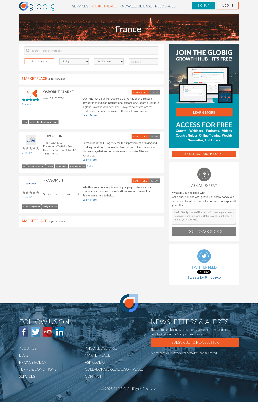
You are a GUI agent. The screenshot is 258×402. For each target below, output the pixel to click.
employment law (77, 166)
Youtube (47, 332)
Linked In (59, 332)
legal (25, 122)
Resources (165, 6)
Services (80, 6)
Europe (50, 166)
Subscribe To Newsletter (195, 342)
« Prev (74, 37)
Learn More (140, 92)
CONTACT (93, 376)
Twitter (35, 332)
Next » (85, 37)
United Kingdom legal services (43, 122)
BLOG (23, 355)
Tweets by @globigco (204, 277)
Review (154, 92)
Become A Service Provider (204, 153)
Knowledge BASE (136, 6)
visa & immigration (31, 206)
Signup (203, 5)
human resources (36, 166)
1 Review (27, 104)
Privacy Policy (32, 362)
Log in (227, 5)
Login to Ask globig (204, 231)
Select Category (39, 61)
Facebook (23, 332)
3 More (90, 166)
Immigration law (50, 206)
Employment (61, 166)
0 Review (27, 152)
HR (24, 166)
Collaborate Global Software (114, 369)
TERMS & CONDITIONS (37, 369)
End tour (107, 37)
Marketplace (104, 6)
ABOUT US (27, 348)
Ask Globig (95, 362)
